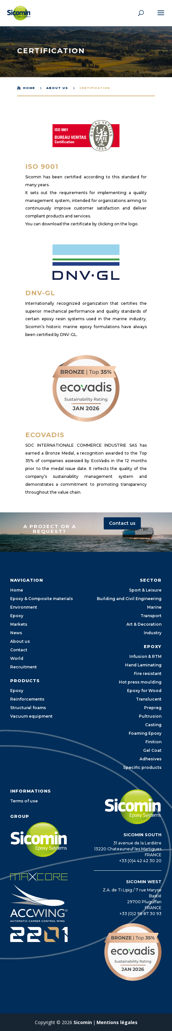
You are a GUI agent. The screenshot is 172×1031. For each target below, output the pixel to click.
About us (57, 88)
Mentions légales (117, 1022)
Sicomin (83, 1022)
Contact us (122, 523)
